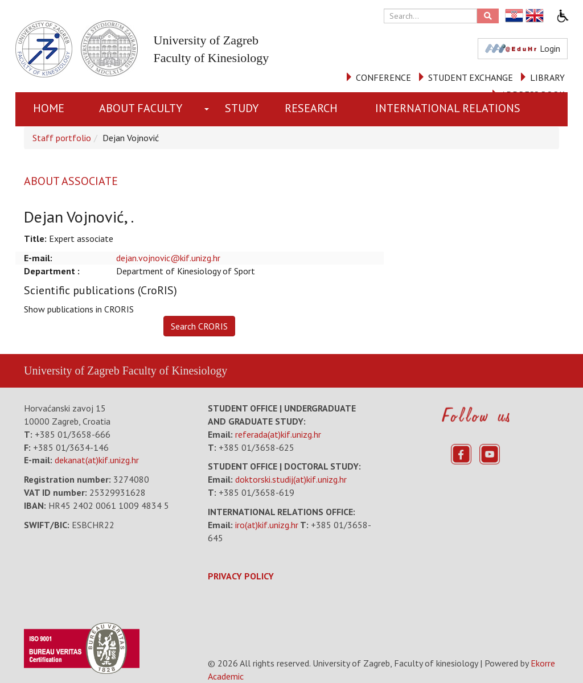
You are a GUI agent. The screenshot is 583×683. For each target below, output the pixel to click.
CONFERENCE (383, 77)
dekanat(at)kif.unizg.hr (97, 460)
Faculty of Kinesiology (174, 370)
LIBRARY (547, 77)
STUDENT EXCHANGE (470, 77)
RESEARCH (311, 108)
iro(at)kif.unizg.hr (266, 524)
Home (48, 108)
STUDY (241, 108)
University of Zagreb (72, 370)
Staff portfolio (61, 137)
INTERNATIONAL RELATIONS (447, 108)
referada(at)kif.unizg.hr (278, 434)
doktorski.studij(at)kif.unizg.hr (291, 479)
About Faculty (140, 108)
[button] (209, 109)
